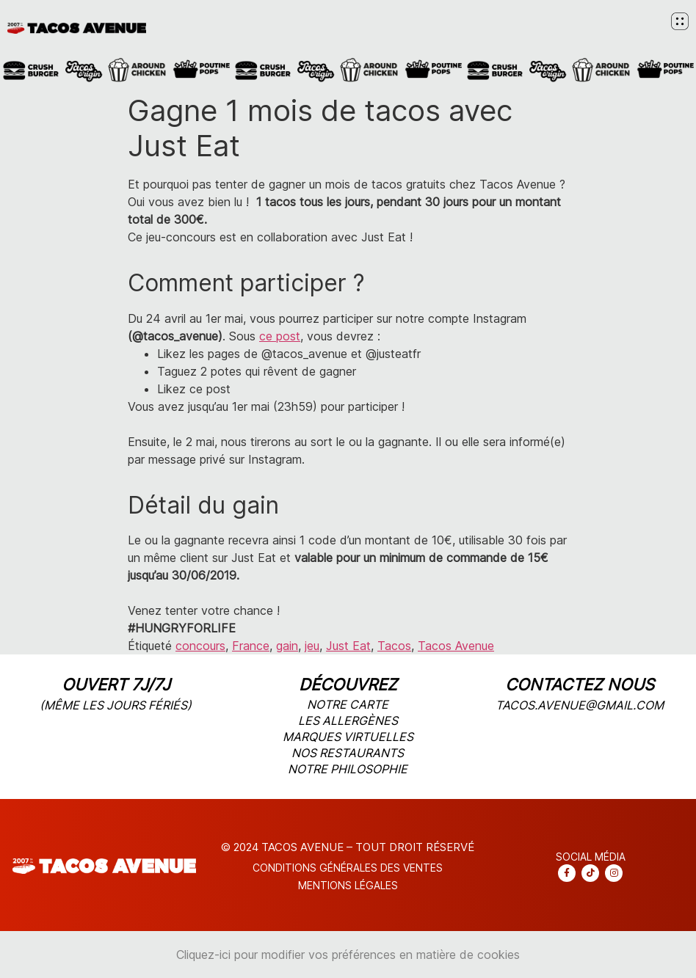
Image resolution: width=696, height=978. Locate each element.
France (250, 645)
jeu (312, 645)
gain (287, 645)
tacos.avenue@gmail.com (580, 705)
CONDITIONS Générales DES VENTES (348, 867)
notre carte (347, 704)
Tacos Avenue (456, 645)
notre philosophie (347, 769)
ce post (279, 336)
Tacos (394, 645)
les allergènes (348, 720)
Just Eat (348, 645)
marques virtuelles (348, 736)
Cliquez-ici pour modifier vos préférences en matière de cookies (348, 954)
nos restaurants (347, 752)
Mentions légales (348, 885)
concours (200, 645)
